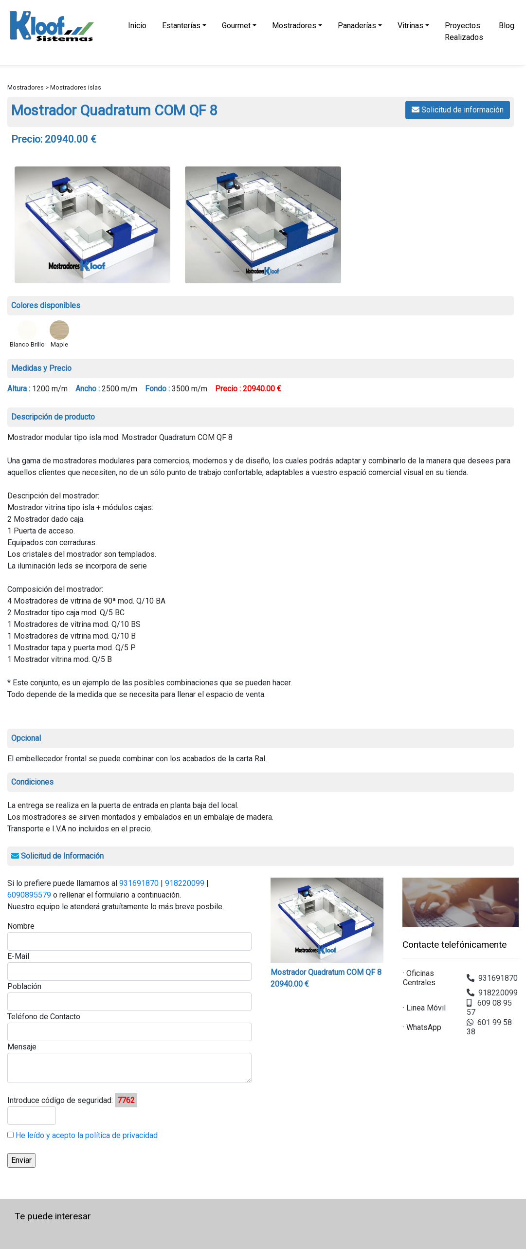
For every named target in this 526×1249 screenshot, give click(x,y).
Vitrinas (410, 25)
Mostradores (294, 25)
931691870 (139, 883)
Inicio (137, 25)
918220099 (184, 883)
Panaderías (357, 25)
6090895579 (29, 895)
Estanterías (181, 25)
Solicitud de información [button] (458, 109)
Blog (506, 25)
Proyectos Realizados (464, 31)
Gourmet (236, 25)
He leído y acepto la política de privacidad (86, 1135)
